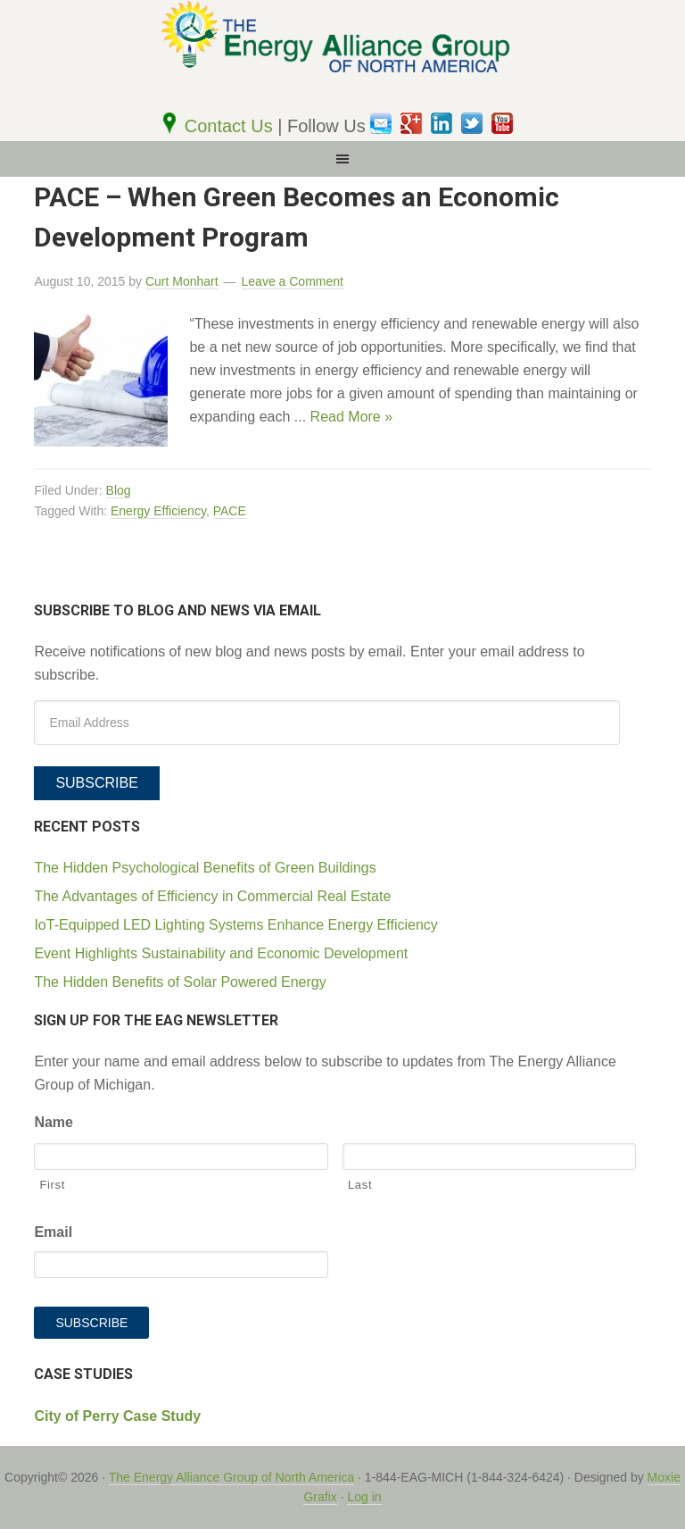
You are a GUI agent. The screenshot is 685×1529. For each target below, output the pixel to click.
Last (360, 1184)
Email (53, 1232)
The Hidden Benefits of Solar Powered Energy (180, 982)
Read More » (351, 416)
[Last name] (489, 1156)
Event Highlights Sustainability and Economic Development (221, 953)
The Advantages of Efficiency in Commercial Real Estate (212, 896)
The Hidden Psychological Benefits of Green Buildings (205, 867)
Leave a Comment (292, 281)
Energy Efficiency (158, 511)
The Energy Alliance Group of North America (231, 1477)
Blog (118, 490)
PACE (229, 511)
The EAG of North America (342, 56)
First (52, 1184)
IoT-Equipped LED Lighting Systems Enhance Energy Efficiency (235, 924)
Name (53, 1122)
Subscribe (96, 782)
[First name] (180, 1156)
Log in (364, 1497)
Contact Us (231, 126)
